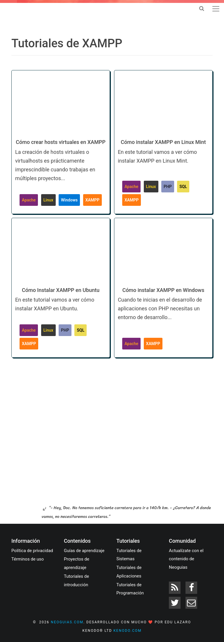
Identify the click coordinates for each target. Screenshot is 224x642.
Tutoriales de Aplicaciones (128, 572)
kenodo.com (127, 631)
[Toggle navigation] (216, 9)
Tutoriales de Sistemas (128, 555)
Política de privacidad (32, 550)
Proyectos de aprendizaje (76, 563)
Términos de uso (27, 559)
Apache (29, 200)
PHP (168, 186)
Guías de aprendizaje (84, 550)
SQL (183, 186)
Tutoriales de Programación (130, 589)
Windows (69, 200)
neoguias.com (67, 622)
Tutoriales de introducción (76, 580)
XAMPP (92, 200)
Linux (48, 200)
